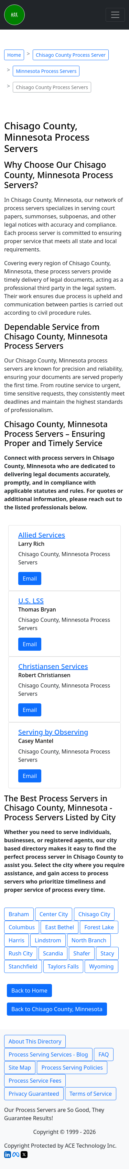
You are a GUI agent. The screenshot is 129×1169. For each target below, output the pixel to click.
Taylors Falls (63, 966)
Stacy (107, 953)
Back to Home (29, 990)
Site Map (20, 1067)
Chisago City (94, 914)
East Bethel (59, 927)
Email (30, 578)
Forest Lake (99, 927)
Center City (54, 914)
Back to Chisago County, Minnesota (57, 1009)
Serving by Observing (53, 732)
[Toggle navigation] (115, 15)
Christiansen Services (53, 666)
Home (14, 55)
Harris (16, 940)
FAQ (103, 1054)
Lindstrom (48, 940)
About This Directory (35, 1041)
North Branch (89, 940)
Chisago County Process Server (71, 55)
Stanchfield (23, 966)
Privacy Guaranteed (34, 1093)
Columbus (22, 927)
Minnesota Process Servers (46, 71)
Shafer (81, 953)
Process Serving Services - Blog (48, 1054)
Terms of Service (90, 1093)
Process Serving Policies (72, 1067)
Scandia (53, 953)
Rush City (21, 953)
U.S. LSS (31, 600)
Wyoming (101, 966)
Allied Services (41, 535)
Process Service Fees (35, 1080)
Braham (19, 914)
